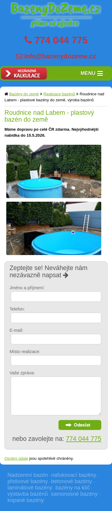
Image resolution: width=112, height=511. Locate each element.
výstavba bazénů (27, 494)
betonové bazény (71, 481)
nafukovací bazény (73, 475)
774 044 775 (61, 40)
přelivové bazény (27, 481)
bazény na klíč (73, 488)
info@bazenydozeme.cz (60, 56)
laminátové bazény (29, 488)
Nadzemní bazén (27, 475)
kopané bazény (25, 500)
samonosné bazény (74, 494)
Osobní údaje (16, 458)
